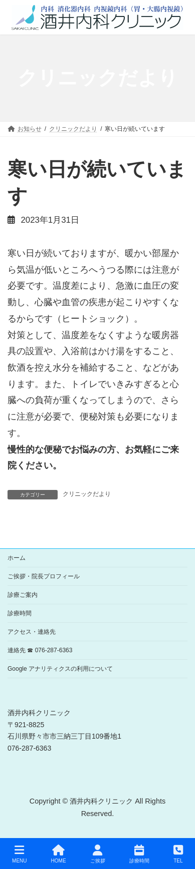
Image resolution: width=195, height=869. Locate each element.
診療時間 (20, 613)
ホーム (17, 557)
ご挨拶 (97, 854)
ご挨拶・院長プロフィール (44, 576)
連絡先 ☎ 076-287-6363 (40, 650)
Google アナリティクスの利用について (60, 668)
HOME (58, 854)
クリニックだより (87, 493)
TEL (178, 854)
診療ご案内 (23, 594)
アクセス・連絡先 (32, 631)
